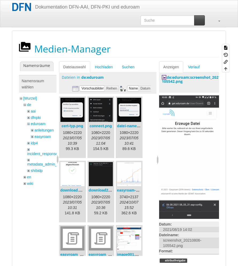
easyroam (42, 136)
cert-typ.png (72, 126)
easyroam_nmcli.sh (106, 254)
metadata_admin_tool (45, 164)
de (29, 105)
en (29, 177)
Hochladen (104, 67)
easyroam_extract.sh (79, 254)
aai (33, 111)
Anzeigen (171, 67)
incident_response (42, 154)
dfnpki (36, 117)
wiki (30, 183)
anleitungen (44, 130)
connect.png (101, 126)
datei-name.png (131, 126)
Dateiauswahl (74, 67)
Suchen (128, 67)
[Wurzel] (30, 98)
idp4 (34, 143)
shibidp (37, 170)
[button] (216, 20)
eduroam (38, 124)
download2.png (102, 190)
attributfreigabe (175, 260)
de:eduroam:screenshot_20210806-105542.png (196, 79)
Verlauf (194, 67)
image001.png (129, 254)
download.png (73, 190)
